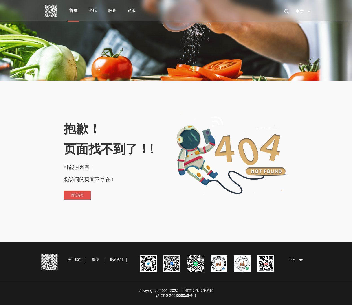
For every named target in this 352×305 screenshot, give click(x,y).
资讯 (131, 10)
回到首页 (77, 195)
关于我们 (74, 259)
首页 (73, 10)
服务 (112, 10)
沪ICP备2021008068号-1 (176, 295)
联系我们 (116, 259)
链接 (95, 259)
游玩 (93, 10)
